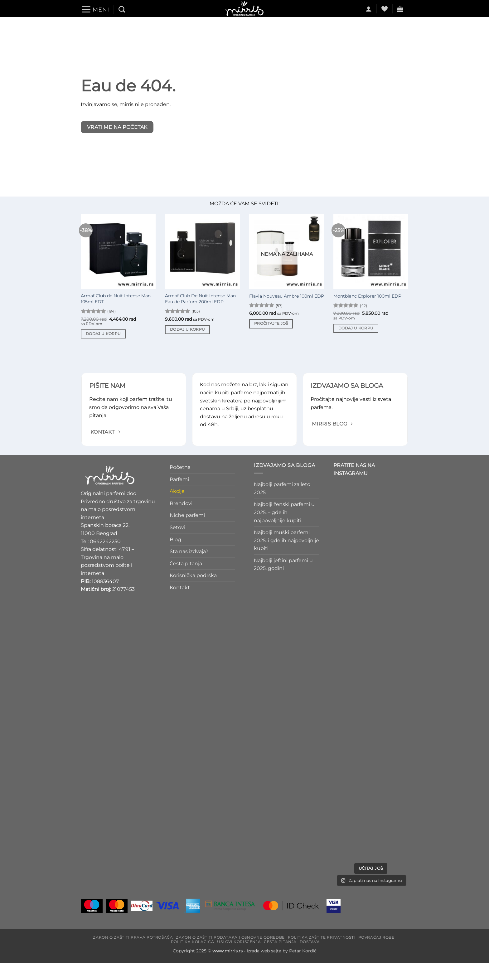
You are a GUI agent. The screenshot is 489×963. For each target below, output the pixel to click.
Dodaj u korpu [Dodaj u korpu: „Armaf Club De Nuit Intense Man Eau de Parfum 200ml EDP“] (187, 329)
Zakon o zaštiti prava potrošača (133, 937)
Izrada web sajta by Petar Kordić (282, 951)
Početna (180, 467)
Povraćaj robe (376, 937)
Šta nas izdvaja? (189, 551)
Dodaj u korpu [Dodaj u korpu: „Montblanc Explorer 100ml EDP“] (356, 328)
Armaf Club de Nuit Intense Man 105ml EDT (116, 298)
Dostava (310, 941)
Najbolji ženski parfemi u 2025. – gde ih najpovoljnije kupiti (284, 512)
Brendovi (181, 503)
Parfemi (179, 479)
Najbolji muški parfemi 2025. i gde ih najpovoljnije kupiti (286, 540)
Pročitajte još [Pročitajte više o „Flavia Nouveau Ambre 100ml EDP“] (271, 323)
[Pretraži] (122, 9)
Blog (175, 539)
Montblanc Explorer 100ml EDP (367, 296)
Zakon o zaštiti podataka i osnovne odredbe (230, 937)
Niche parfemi (187, 515)
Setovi (177, 527)
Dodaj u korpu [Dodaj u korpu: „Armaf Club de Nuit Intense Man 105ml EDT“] (103, 334)
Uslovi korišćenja (239, 941)
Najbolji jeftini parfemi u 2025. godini (283, 564)
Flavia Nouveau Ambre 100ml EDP (286, 296)
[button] (95, 9)
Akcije (177, 491)
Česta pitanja (186, 564)
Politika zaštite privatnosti (321, 937)
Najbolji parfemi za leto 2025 (282, 488)
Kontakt (180, 588)
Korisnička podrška (193, 576)
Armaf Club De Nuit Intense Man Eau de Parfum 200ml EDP (200, 298)
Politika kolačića (192, 941)
